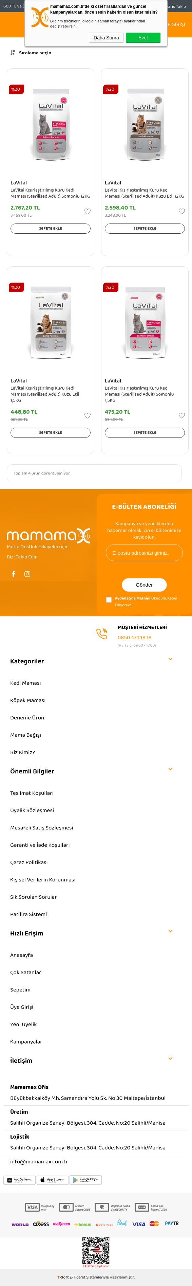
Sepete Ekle (50, 228)
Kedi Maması (25, 683)
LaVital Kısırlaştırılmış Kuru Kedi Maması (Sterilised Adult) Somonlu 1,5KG (139, 394)
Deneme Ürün (27, 717)
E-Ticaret (77, 1277)
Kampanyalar (26, 1042)
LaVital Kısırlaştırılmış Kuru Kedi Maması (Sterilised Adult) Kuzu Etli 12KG (144, 193)
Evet (143, 37)
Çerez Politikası (29, 862)
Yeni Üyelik (23, 1024)
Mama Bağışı (25, 735)
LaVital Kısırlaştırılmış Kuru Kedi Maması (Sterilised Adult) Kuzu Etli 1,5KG (45, 394)
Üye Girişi (21, 1007)
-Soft (63, 1277)
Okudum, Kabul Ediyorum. (141, 601)
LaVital (19, 183)
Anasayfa (21, 955)
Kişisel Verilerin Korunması (43, 880)
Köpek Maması (27, 700)
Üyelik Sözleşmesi (32, 810)
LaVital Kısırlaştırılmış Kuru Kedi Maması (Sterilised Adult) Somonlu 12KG (50, 193)
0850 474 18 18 (135, 637)
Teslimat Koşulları (32, 793)
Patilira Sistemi (28, 914)
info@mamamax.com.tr (39, 1161)
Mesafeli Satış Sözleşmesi (41, 828)
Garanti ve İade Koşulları (40, 845)
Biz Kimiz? (22, 752)
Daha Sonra (106, 37)
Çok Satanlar (25, 972)
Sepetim (20, 990)
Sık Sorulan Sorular (33, 897)
